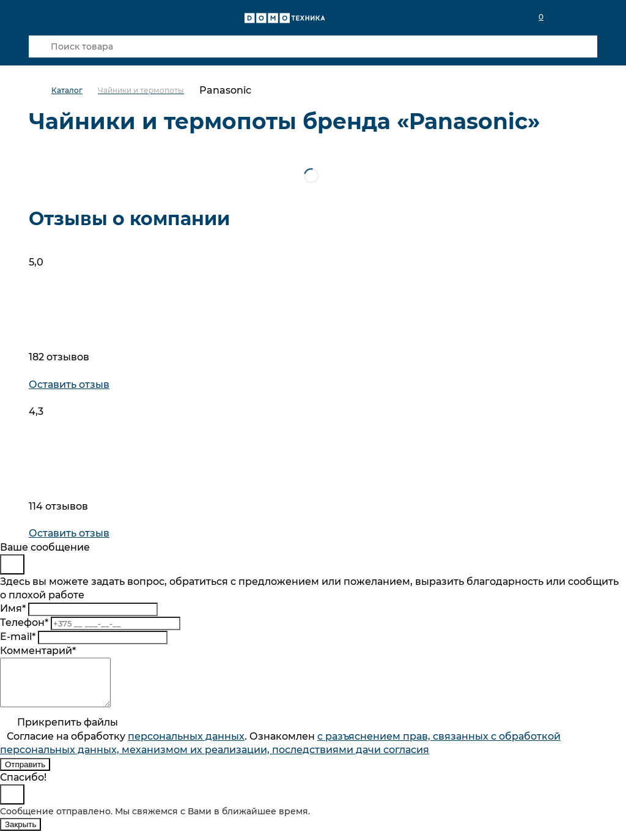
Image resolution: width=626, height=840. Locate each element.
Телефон (24, 622)
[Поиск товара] (313, 46)
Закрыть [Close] (20, 833)
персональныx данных (186, 745)
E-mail (17, 636)
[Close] (12, 564)
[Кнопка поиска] (40, 46)
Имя (13, 608)
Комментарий (38, 650)
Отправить (25, 773)
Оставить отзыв (69, 384)
